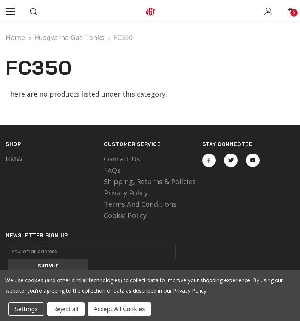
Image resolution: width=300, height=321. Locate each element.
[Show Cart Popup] (290, 11)
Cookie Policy (125, 215)
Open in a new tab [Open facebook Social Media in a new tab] (209, 160)
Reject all (66, 309)
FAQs (112, 170)
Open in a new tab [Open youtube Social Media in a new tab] (252, 160)
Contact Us (122, 159)
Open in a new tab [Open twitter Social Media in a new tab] (231, 160)
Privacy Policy (126, 193)
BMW (14, 159)
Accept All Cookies (119, 309)
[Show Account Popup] (268, 11)
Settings (26, 309)
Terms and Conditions (140, 204)
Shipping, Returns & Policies (150, 181)
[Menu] (10, 11)
